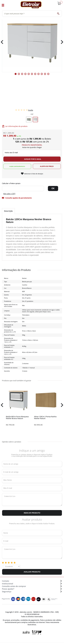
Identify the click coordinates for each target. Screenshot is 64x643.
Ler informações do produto (16, 126)
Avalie (30, 110)
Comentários (32, 499)
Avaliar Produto (32, 572)
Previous (3, 42)
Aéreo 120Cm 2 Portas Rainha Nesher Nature (45, 417)
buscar (58, 13)
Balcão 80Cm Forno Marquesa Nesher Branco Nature (17, 417)
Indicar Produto (32, 513)
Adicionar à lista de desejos (33, 174)
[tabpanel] (32, 42)
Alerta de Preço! (47, 166)
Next (61, 42)
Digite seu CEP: (32, 183)
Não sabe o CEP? (9, 194)
